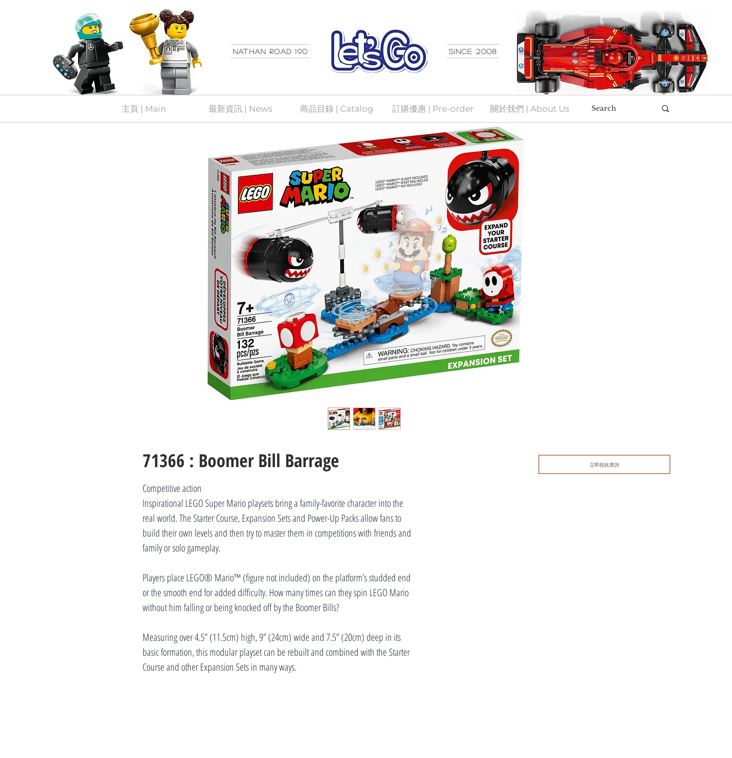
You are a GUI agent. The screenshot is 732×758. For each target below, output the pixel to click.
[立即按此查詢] (604, 464)
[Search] (616, 109)
